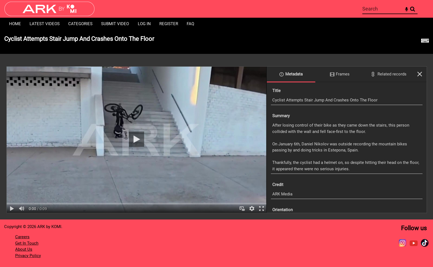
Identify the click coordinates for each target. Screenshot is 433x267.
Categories (80, 23)
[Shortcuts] (425, 42)
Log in (144, 23)
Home (15, 23)
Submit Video (115, 23)
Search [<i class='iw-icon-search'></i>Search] (412, 8)
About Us (23, 249)
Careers (22, 236)
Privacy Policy (28, 255)
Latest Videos (45, 23)
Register (168, 23)
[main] (216, 124)
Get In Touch (26, 243)
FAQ (190, 23)
